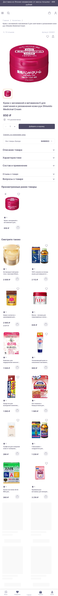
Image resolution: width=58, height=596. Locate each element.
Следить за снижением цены (14, 135)
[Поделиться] (53, 36)
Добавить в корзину (37, 126)
